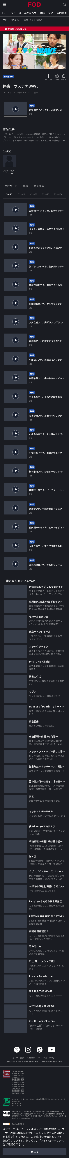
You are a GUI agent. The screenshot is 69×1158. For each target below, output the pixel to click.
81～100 (58, 196)
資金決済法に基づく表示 (52, 1063)
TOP (4, 13)
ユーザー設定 (18, 1059)
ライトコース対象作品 (23, 13)
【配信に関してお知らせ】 (16, 28)
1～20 (9, 196)
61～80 (45, 196)
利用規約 (31, 1059)
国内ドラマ (46, 13)
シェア (63, 79)
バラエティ (15, 20)
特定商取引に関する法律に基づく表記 (22, 1063)
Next (63, 196)
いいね (56, 79)
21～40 (21, 196)
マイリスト (48, 79)
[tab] (12, 188)
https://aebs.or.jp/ (26, 1120)
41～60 (33, 196)
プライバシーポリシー (47, 1059)
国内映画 (62, 13)
